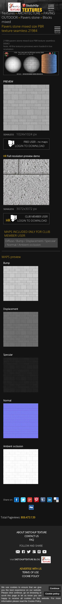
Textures (8, 13)
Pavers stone (30, 17)
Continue (54, 588)
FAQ (31, 539)
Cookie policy (52, 593)
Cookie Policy (30, 576)
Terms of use (30, 572)
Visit (30, 559)
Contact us (31, 536)
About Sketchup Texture (32, 532)
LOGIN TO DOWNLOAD (26, 146)
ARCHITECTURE (29, 13)
